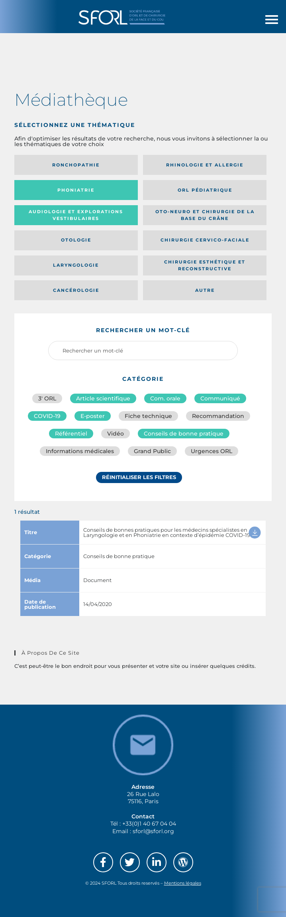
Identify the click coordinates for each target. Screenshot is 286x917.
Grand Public (152, 451)
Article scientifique (103, 398)
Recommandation (218, 416)
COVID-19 (47, 416)
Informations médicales (80, 451)
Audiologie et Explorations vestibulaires (76, 215)
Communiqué (220, 398)
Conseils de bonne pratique (183, 433)
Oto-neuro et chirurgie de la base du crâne (205, 215)
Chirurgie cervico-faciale (205, 240)
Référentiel (71, 433)
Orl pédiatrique (205, 190)
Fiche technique (148, 416)
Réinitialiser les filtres (139, 477)
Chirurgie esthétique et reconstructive (204, 265)
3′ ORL (47, 398)
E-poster (92, 416)
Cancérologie (76, 290)
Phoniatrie (75, 190)
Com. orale (165, 398)
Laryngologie (76, 265)
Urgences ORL (211, 451)
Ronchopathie (76, 165)
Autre (205, 290)
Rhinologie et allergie (204, 165)
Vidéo (115, 433)
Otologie (76, 240)
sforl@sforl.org (153, 831)
